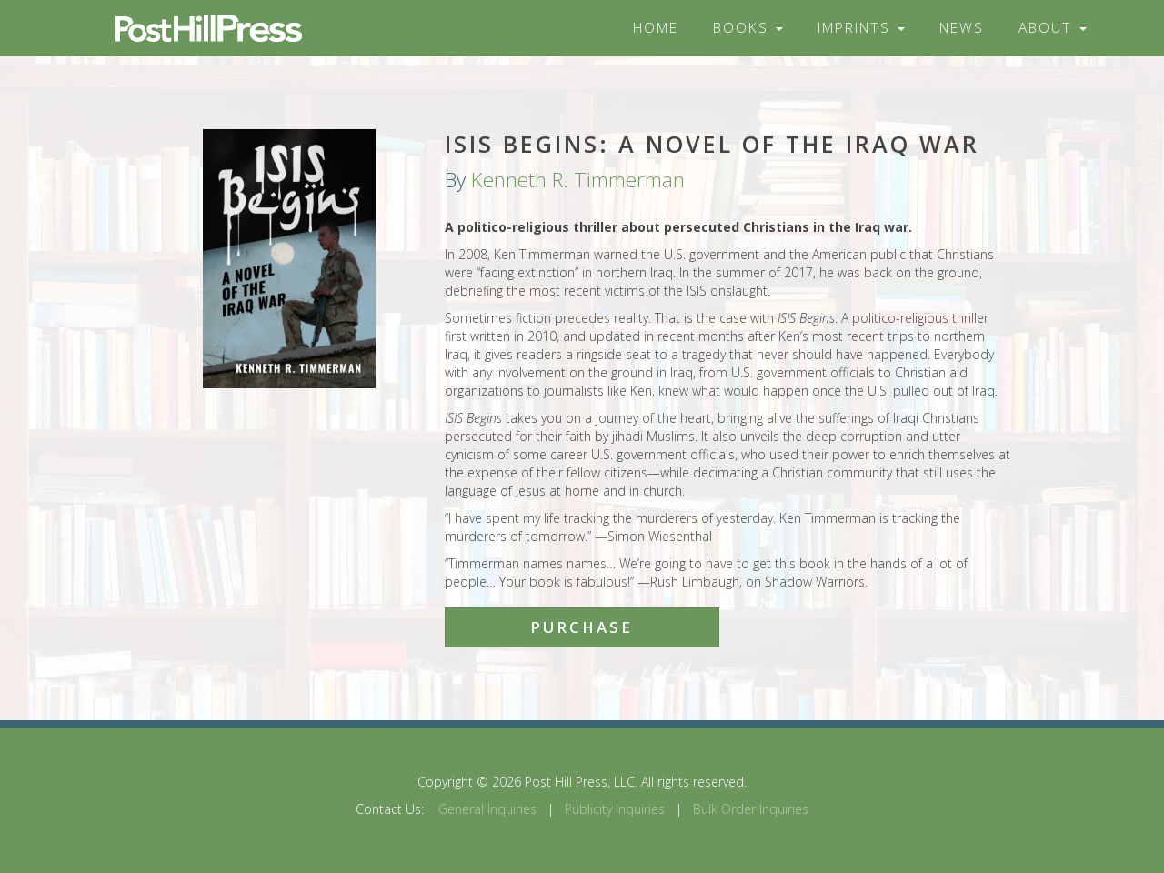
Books (748, 27)
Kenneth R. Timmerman (578, 180)
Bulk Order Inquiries (750, 809)
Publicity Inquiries (615, 809)
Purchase (581, 627)
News (961, 27)
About (1052, 27)
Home (655, 27)
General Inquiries (487, 809)
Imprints (861, 27)
